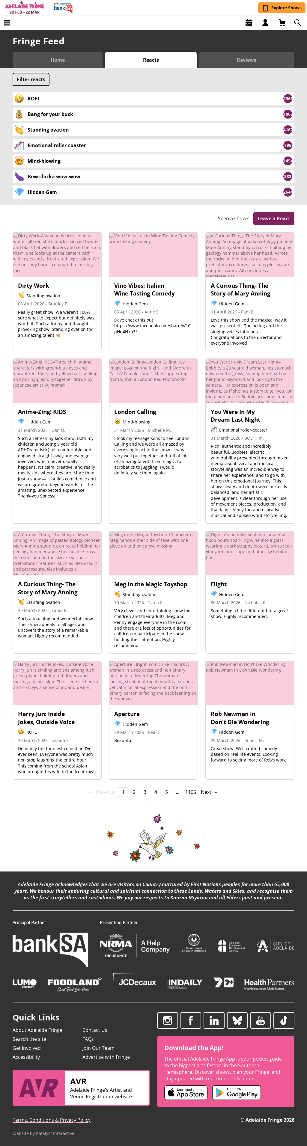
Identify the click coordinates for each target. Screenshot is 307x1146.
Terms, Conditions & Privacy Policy (52, 1120)
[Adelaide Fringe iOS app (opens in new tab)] (185, 1092)
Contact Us (94, 1030)
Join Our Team (98, 1048)
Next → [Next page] (210, 792)
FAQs (88, 1039)
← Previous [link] (102, 792)
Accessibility (26, 1057)
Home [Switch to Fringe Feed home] (58, 60)
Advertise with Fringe (106, 1057)
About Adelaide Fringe (37, 1030)
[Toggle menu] (7, 23)
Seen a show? (233, 218)
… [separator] (177, 792)
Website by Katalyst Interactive (43, 1133)
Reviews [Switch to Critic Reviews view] (246, 60)
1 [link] (123, 792)
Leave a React (274, 218)
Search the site (29, 1039)
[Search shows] (298, 23)
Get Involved (27, 1048)
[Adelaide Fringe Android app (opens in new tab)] (236, 1092)
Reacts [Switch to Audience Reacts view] (151, 60)
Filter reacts (31, 79)
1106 (190, 792)
